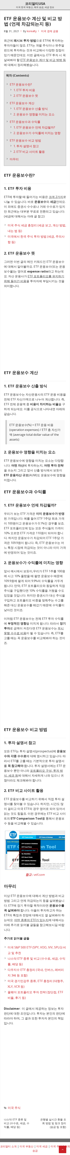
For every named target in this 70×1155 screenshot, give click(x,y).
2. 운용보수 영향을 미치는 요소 (34, 114)
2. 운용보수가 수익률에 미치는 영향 (36, 133)
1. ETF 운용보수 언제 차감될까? (34, 127)
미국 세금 (42, 1146)
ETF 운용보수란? (21, 84)
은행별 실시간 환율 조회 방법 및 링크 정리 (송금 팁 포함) (53, 1123)
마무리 (14, 159)
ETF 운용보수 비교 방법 (25, 140)
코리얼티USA (35, 3)
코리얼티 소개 (8, 1146)
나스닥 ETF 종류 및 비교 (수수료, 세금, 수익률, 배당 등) (16, 1123)
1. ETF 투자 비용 (24, 90)
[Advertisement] (35, 328)
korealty (32, 31)
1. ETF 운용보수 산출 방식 (30, 109)
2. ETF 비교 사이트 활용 (29, 152)
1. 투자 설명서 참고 (26, 146)
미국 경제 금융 (49, 31)
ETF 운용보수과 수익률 (25, 122)
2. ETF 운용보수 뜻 (25, 96)
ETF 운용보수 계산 (22, 103)
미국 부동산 (26, 1146)
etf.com (39, 875)
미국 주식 (14, 1108)
